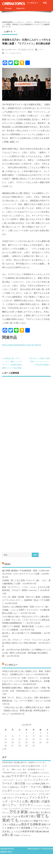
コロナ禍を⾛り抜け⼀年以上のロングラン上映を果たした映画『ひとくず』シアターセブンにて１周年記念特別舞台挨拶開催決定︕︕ (26, 619)
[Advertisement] (26, 462)
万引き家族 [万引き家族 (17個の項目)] (18, 811)
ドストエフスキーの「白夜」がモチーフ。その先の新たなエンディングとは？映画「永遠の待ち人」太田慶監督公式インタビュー (26, 681)
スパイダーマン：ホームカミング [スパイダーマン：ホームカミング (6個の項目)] (24, 791)
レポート (8, 31)
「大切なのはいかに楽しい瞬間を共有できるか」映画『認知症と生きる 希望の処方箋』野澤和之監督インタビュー (26, 710)
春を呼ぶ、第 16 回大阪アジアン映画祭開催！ (22, 633)
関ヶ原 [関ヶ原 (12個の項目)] (9, 835)
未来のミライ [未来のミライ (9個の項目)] (14, 827)
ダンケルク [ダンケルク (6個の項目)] (40, 791)
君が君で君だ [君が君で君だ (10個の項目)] (28, 816)
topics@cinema (10, 49)
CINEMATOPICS (13, 3)
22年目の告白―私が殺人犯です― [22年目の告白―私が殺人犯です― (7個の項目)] (15, 762)
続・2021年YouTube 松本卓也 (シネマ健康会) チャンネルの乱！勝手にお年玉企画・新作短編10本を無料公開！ (26, 652)
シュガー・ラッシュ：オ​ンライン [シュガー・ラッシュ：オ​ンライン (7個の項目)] (20, 780)
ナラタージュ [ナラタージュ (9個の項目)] (22, 797)
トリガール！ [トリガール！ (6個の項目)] (33, 794)
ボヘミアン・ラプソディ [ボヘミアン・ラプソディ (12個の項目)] (17, 805)
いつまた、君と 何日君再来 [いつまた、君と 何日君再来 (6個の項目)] (25, 769)
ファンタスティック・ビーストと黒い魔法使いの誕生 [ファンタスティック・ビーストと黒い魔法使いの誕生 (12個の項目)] (26, 799)
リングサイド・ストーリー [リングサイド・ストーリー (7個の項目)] (31, 808)
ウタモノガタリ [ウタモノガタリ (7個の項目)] (37, 776)
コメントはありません (13, 53)
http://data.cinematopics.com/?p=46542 (21, 344)
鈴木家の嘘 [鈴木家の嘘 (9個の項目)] (33, 831)
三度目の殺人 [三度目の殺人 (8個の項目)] (34, 812)
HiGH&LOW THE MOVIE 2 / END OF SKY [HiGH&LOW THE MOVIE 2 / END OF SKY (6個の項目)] (16, 766)
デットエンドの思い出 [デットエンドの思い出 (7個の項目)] (19, 794)
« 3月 (4, 749)
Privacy (8, 8)
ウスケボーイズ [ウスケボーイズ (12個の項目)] (21, 776)
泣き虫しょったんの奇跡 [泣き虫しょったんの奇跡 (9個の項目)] (14, 831)
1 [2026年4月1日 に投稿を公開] (26, 733)
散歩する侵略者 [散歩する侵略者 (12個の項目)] (31, 824)
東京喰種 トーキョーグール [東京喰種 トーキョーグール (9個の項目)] (35, 827)
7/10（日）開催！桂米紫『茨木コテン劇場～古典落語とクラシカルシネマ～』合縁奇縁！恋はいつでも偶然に (26, 600)
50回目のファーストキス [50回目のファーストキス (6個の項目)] (37, 762)
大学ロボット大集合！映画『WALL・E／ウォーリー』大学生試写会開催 (39, 361)
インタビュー (32, 2)
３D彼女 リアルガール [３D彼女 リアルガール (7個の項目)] (21, 835)
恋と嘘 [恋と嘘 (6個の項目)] (18, 825)
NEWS (7, 564)
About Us (20, 8)
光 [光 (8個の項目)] (19, 816)
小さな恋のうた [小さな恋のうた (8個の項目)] (26, 820)
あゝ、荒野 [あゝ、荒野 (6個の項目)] (11, 769)
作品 (45, 2)
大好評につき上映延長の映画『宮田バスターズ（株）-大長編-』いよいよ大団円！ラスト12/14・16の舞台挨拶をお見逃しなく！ (26, 609)
